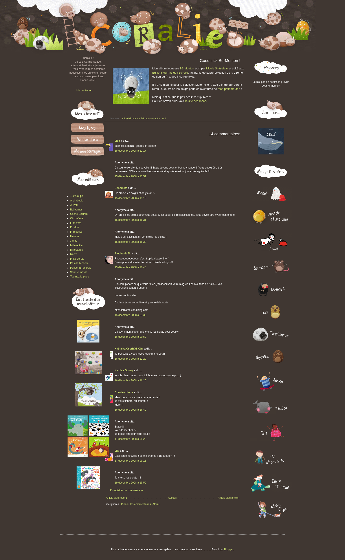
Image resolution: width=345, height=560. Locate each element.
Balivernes (76, 209)
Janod (73, 240)
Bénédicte (121, 188)
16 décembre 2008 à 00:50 (130, 336)
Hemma (74, 236)
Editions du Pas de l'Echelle (170, 72)
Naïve (73, 254)
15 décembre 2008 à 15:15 (130, 198)
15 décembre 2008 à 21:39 (130, 315)
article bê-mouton (130, 118)
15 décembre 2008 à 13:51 (130, 176)
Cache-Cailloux (79, 214)
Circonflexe (76, 218)
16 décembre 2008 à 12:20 (130, 358)
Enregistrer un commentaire (126, 490)
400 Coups (76, 196)
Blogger (228, 549)
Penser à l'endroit (80, 267)
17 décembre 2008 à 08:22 (130, 438)
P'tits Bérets (77, 258)
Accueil (172, 497)
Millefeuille (76, 245)
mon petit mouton (229, 89)
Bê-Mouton (187, 68)
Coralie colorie (124, 392)
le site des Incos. (196, 101)
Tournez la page (79, 276)
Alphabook (76, 200)
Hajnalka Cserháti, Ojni (129, 348)
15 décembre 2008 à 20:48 (130, 267)
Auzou (74, 205)
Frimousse (76, 231)
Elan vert (75, 223)
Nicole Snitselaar (217, 68)
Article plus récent (116, 497)
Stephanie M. (123, 253)
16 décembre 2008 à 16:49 (130, 409)
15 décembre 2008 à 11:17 (130, 150)
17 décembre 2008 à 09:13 (130, 460)
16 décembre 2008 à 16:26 (130, 380)
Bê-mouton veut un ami (153, 118)
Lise (117, 140)
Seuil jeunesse (78, 272)
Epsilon (74, 227)
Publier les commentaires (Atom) (140, 504)
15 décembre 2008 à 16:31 (130, 219)
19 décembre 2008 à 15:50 (130, 482)
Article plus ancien (228, 497)
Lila (117, 450)
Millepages (76, 249)
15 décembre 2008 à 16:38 (130, 241)
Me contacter (84, 90)
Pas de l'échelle (79, 263)
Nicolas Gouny (124, 370)
